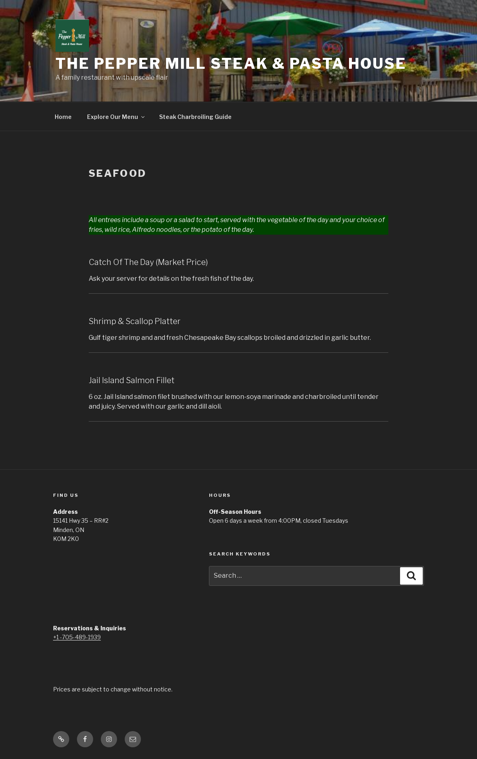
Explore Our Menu (116, 116)
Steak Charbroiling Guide (195, 116)
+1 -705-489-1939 (77, 637)
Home (63, 116)
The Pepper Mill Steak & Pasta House (231, 63)
